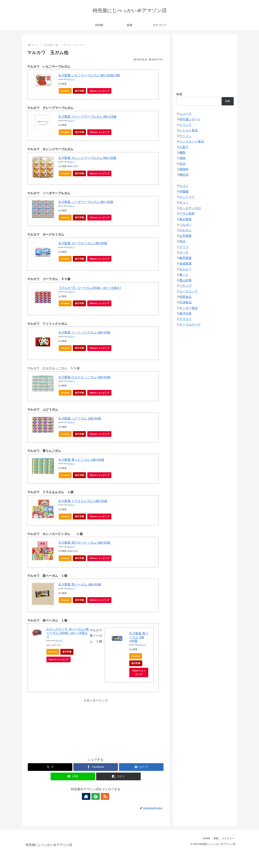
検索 (179, 94)
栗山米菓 (185, 280)
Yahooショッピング (100, 92)
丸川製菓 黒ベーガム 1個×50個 (79, 584)
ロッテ (184, 252)
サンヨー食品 (188, 308)
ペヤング (185, 285)
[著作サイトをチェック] (87, 796)
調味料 (184, 169)
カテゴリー (228, 838)
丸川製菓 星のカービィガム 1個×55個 (84, 542)
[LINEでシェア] (73, 776)
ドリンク (185, 125)
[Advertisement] (95, 727)
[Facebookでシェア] (95, 767)
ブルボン (185, 224)
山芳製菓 (185, 236)
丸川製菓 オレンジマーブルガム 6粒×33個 (87, 158)
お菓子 (184, 147)
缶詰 (182, 163)
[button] (118, 776)
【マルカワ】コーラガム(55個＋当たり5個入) (89, 288)
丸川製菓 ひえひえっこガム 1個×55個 (84, 377)
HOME (206, 838)
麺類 (182, 152)
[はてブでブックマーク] (141, 767)
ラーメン (185, 136)
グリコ (184, 247)
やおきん (185, 230)
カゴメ (184, 186)
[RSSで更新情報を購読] (103, 796)
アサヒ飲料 (187, 213)
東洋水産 (185, 313)
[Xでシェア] (50, 767)
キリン (184, 202)
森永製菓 (185, 219)
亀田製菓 (185, 258)
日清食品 (185, 302)
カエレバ (71, 79)
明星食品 (185, 297)
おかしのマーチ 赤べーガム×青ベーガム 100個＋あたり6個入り (67, 632)
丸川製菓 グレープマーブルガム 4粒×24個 (87, 116)
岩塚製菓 (185, 263)
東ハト (184, 274)
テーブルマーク (190, 324)
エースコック (188, 291)
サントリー (187, 197)
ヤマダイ (185, 319)
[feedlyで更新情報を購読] (95, 796)
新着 (216, 838)
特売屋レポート (190, 119)
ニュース (185, 113)
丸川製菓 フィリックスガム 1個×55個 (84, 332)
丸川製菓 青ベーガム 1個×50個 (138, 637)
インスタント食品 (191, 141)
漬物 (182, 158)
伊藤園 (184, 191)
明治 (182, 241)
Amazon (65, 91)
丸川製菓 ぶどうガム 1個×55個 (79, 418)
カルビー (185, 269)
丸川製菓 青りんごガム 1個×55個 (81, 460)
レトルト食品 (188, 130)
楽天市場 (79, 91)
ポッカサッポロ (190, 208)
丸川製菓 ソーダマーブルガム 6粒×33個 (85, 202)
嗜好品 (184, 174)
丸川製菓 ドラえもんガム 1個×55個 (82, 501)
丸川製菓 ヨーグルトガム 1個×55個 (82, 243)
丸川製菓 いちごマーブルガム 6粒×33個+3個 (89, 75)
